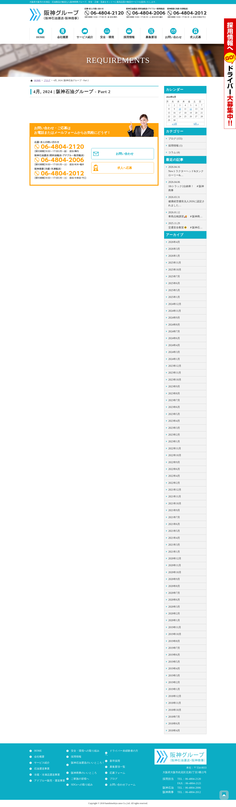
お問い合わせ (173, 37)
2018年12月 (174, 696)
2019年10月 (174, 634)
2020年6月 (174, 599)
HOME (40, 37)
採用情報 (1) (175, 145)
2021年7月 (174, 517)
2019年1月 (174, 689)
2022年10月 (174, 455)
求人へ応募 (125, 169)
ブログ (47, 80)
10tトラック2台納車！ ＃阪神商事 (186, 186)
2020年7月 (174, 593)
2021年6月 (174, 524)
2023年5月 (174, 414)
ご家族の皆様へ (79, 774)
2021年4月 (174, 538)
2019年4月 (174, 668)
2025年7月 (174, 276)
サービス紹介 (85, 37)
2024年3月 (174, 352)
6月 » (196, 124)
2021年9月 (174, 510)
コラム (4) (174, 152)
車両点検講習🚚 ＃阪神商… (186, 214)
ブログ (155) (175, 138)
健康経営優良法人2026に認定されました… (186, 201)
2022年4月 (174, 476)
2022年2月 (174, 483)
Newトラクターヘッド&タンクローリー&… (186, 171)
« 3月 (174, 124)
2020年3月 (174, 606)
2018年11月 (174, 703)
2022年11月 (174, 448)
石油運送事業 (41, 768)
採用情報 (129, 37)
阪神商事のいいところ (83, 768)
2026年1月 (174, 255)
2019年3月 (174, 675)
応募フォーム (116, 768)
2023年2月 (174, 434)
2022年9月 (174, 462)
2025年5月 (174, 290)
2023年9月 (174, 386)
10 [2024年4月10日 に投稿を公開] (180, 109)
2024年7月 (174, 331)
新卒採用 (114, 756)
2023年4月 (174, 421)
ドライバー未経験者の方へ (124, 750)
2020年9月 (174, 579)
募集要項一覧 (116, 762)
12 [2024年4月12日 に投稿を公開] (191, 109)
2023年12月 (174, 365)
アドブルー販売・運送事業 (48, 780)
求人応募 (195, 37)
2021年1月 (174, 551)
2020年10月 (174, 572)
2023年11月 (174, 372)
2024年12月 (174, 304)
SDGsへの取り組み (81, 780)
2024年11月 (174, 310)
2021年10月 (174, 503)
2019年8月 (174, 641)
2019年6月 (174, 654)
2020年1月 (174, 620)
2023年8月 (174, 393)
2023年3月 (174, 427)
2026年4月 (174, 242)
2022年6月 (174, 469)
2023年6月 (174, 407)
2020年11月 (174, 565)
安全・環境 (107, 37)
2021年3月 (174, 544)
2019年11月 (174, 627)
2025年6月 (174, 283)
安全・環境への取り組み (84, 750)
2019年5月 (174, 661)
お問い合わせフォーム (122, 780)
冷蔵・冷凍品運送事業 (46, 774)
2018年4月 (174, 730)
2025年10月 (174, 269)
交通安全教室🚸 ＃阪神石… (186, 225)
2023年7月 (174, 400)
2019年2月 (174, 682)
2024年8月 (174, 324)
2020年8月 (174, 586)
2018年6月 (174, 723)
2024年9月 (174, 317)
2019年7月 (174, 648)
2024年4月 (174, 345)
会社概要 (62, 37)
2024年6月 (174, 338)
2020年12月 (174, 558)
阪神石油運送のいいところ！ (87, 762)
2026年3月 (174, 248)
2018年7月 (174, 716)
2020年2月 (174, 613)
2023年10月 (174, 379)
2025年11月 (174, 262)
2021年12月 (174, 489)
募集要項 (151, 37)
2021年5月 (174, 531)
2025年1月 (174, 297)
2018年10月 (174, 710)
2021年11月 (174, 496)
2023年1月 (174, 441)
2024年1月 (174, 359)
